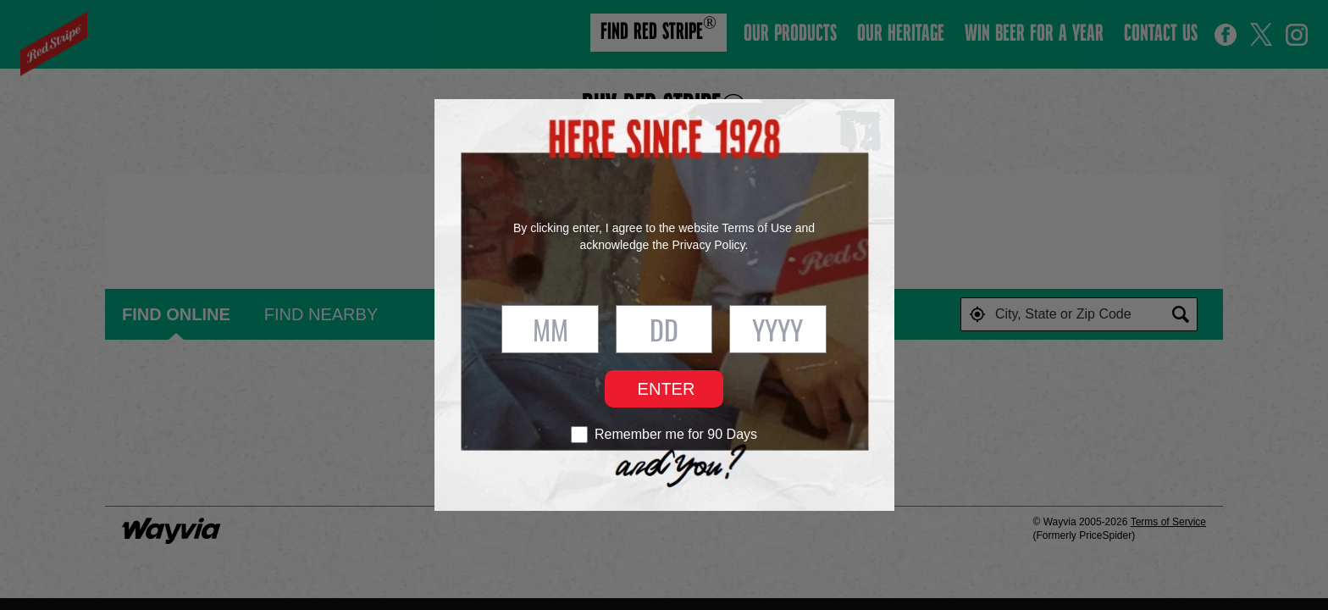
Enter (666, 389)
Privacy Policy (708, 245)
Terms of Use (756, 228)
